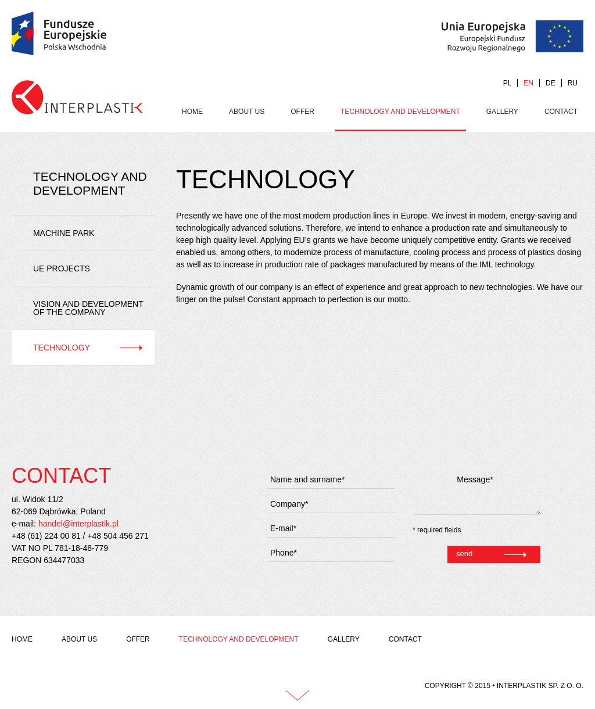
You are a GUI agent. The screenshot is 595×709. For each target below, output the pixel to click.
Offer (302, 112)
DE (550, 83)
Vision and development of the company (88, 308)
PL (507, 83)
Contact (561, 112)
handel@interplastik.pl (78, 523)
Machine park (64, 233)
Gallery (502, 112)
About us (246, 112)
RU (573, 83)
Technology (61, 347)
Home (192, 112)
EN (528, 83)
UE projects (61, 268)
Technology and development (400, 112)
